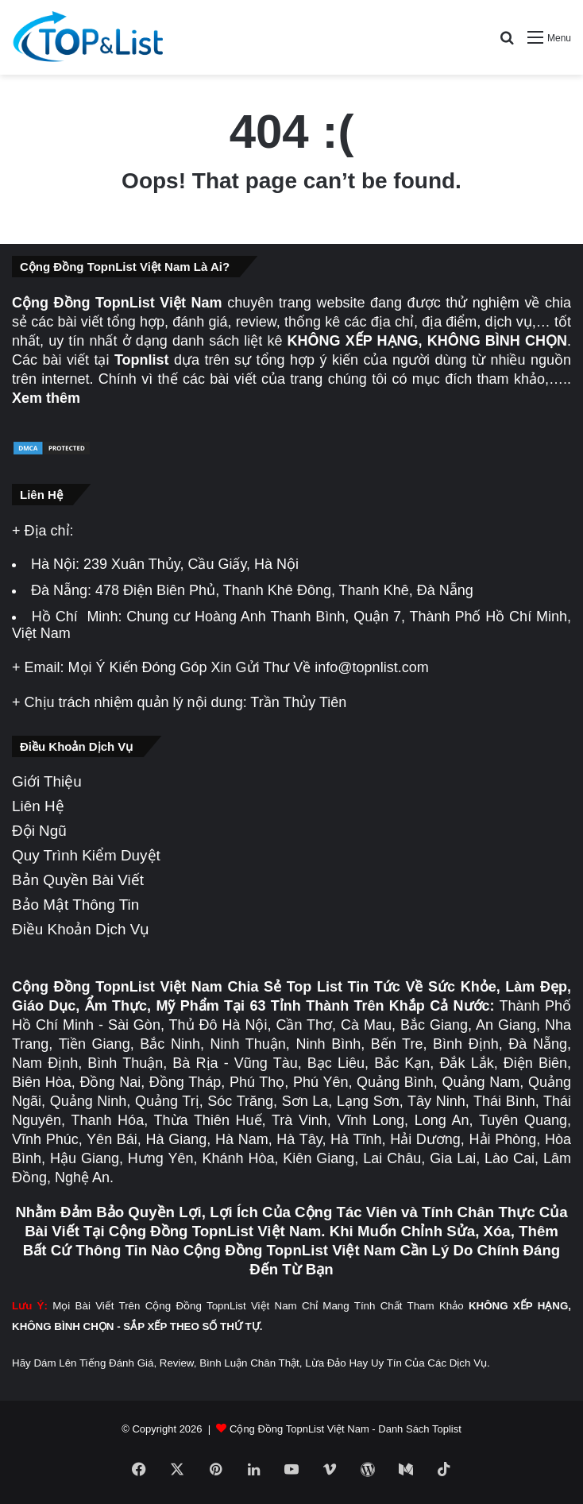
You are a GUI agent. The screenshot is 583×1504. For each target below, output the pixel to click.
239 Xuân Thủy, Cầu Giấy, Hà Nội (191, 564)
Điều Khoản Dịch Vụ (80, 929)
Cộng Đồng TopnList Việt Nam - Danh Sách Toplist (345, 1429)
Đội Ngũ (39, 830)
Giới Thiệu (47, 781)
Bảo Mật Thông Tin (75, 904)
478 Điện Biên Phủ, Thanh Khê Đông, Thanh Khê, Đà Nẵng (284, 590)
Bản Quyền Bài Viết (78, 880)
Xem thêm (46, 398)
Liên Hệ (38, 806)
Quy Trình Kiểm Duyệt (86, 855)
